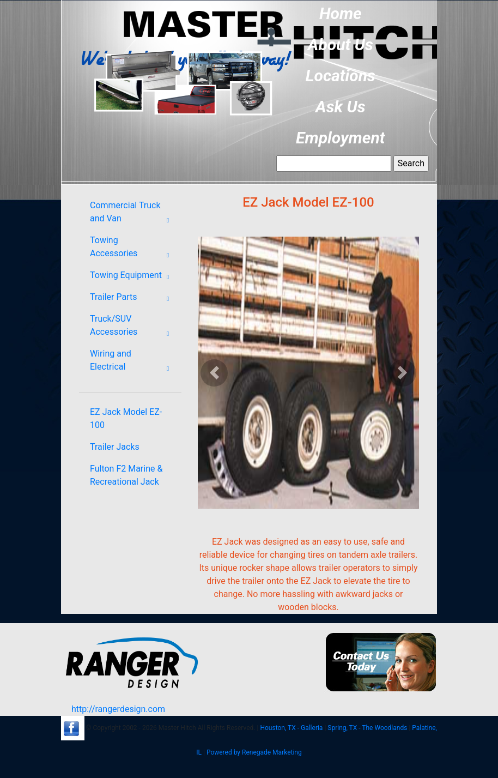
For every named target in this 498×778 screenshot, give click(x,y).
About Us (340, 44)
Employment (340, 137)
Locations (340, 75)
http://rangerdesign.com (118, 709)
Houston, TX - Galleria (291, 728)
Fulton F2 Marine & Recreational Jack (126, 475)
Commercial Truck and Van (133, 214)
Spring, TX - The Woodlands (367, 728)
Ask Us (340, 106)
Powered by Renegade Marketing (254, 752)
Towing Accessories (133, 249)
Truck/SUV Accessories (133, 327)
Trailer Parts (133, 299)
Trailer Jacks (114, 447)
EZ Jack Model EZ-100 (126, 418)
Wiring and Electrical (133, 362)
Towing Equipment (133, 277)
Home (340, 13)
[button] (214, 373)
